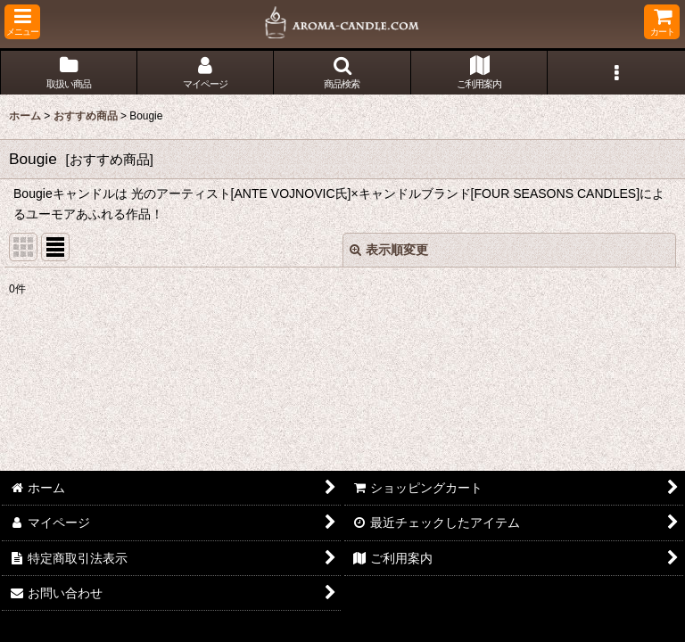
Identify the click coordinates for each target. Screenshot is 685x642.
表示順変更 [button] (389, 250)
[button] (22, 21)
